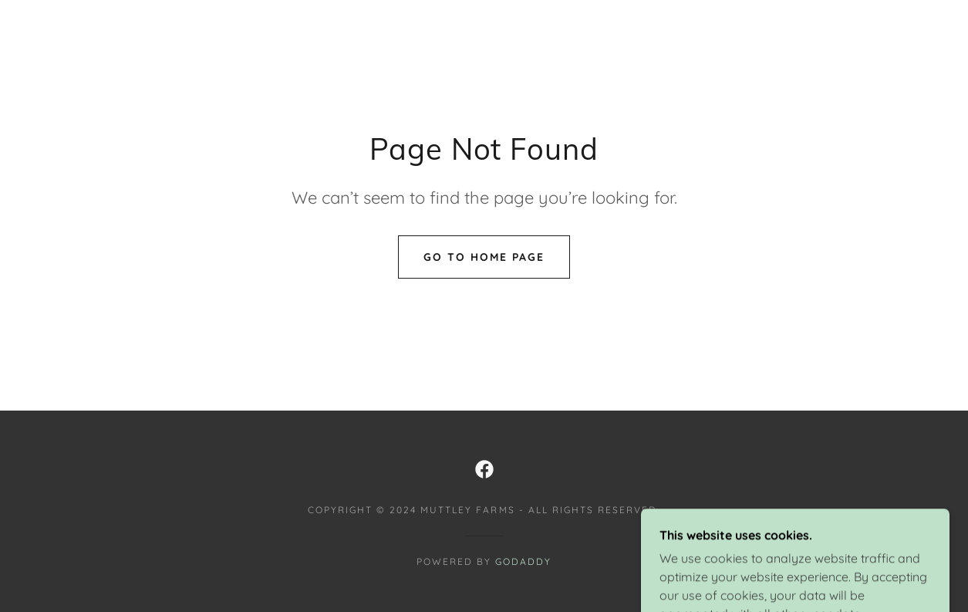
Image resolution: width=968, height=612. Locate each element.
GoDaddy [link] (523, 561)
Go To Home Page (484, 257)
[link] (484, 469)
